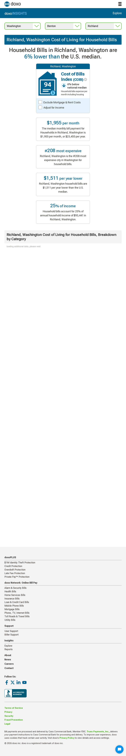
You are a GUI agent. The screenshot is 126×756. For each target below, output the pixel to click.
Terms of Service (13, 708)
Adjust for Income (53, 107)
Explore (8, 645)
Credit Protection (13, 566)
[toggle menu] (120, 4)
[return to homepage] (12, 4)
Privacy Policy (66, 738)
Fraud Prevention (13, 720)
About (7, 655)
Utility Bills (9, 620)
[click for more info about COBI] (85, 79)
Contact (9, 668)
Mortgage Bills (12, 609)
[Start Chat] (119, 749)
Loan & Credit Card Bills (16, 602)
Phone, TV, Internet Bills (16, 612)
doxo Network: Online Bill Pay (20, 582)
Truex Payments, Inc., (98, 731)
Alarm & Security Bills (15, 588)
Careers (9, 663)
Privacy (8, 712)
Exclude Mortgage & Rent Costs (62, 102)
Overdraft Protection (14, 569)
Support (9, 625)
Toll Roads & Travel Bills (17, 616)
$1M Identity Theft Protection (19, 562)
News (7, 659)
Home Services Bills (14, 595)
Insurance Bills (12, 598)
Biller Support (11, 634)
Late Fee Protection (14, 573)
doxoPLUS (10, 557)
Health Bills (10, 591)
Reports (8, 649)
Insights (8, 640)
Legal (7, 724)
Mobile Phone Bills (14, 605)
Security (8, 716)
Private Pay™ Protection (16, 576)
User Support (11, 631)
